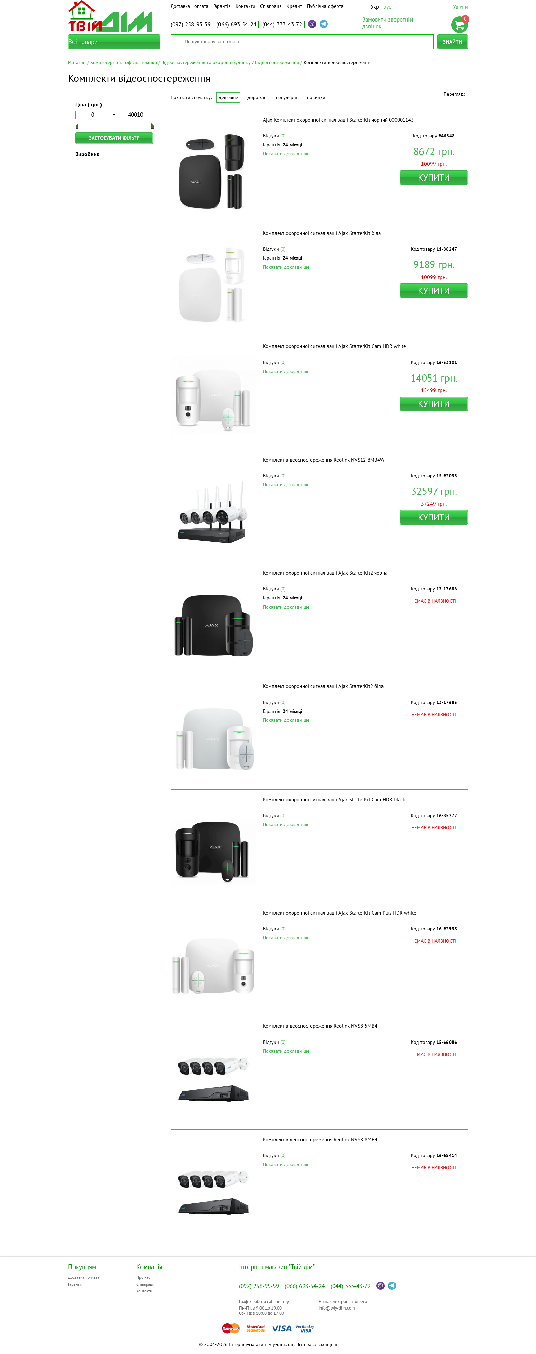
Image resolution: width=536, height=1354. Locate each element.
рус (387, 6)
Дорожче (256, 97)
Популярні (286, 97)
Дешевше (228, 97)
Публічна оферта (325, 6)
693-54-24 (236, 24)
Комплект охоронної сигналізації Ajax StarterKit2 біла (323, 686)
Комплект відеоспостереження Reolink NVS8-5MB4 (320, 1026)
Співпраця (271, 6)
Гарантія (222, 6)
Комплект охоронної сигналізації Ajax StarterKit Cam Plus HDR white (339, 913)
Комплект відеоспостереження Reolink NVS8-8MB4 (320, 1139)
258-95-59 (191, 24)
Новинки (316, 97)
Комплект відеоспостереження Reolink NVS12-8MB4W (323, 459)
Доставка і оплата (190, 6)
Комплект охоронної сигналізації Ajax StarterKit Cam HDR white (334, 346)
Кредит (294, 6)
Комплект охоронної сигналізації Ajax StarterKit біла (322, 233)
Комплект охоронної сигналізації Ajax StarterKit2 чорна (325, 573)
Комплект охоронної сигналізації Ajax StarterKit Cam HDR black (334, 799)
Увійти (460, 6)
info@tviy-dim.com (337, 1308)
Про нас (143, 1277)
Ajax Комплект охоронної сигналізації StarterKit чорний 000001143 (338, 120)
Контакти (245, 6)
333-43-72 (282, 24)
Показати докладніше (286, 153)
